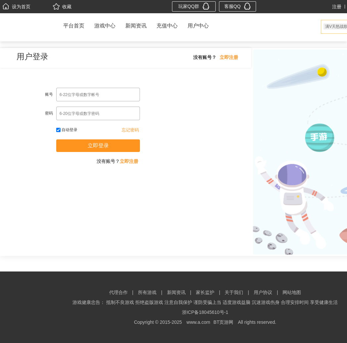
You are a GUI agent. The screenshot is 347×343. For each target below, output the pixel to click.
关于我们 (234, 292)
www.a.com (198, 322)
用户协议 (263, 292)
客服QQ (237, 6)
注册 (336, 6)
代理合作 (118, 292)
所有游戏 (147, 292)
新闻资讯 (136, 25)
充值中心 (167, 25)
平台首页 (73, 25)
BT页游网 (223, 322)
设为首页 (16, 6)
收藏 (62, 6)
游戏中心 (104, 25)
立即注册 (229, 57)
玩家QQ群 (194, 6)
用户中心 (198, 25)
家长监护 (205, 292)
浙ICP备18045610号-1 (205, 312)
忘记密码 (130, 129)
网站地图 (291, 292)
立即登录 (98, 145)
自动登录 (66, 129)
